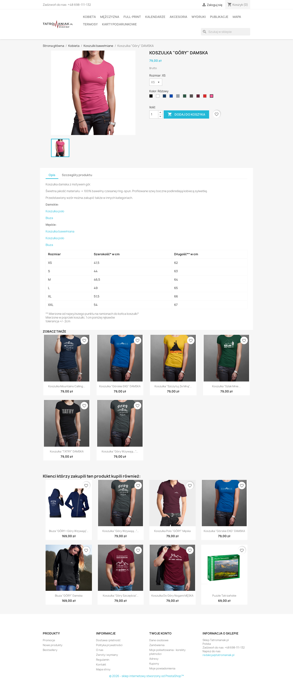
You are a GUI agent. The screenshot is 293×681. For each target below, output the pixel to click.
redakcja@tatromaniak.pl (218, 655)
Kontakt (101, 664)
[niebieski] (171, 97)
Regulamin (102, 659)
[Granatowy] (165, 97)
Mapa (237, 17)
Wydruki (199, 17)
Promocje (49, 640)
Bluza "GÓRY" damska (68, 595)
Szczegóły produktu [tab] (77, 175)
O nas (99, 650)
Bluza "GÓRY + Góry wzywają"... (68, 531)
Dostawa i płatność (108, 640)
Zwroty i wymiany (107, 655)
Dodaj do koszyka (186, 114)
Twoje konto (160, 633)
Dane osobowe (159, 640)
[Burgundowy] (198, 97)
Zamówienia (156, 645)
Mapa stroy (103, 669)
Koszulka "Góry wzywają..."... (120, 451)
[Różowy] (212, 97)
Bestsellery (50, 650)
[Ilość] (153, 114)
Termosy (90, 24)
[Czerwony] (205, 97)
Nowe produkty (52, 645)
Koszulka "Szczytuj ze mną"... (173, 386)
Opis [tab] (52, 175)
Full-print (132, 17)
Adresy (153, 658)
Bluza (49, 218)
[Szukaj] (225, 31)
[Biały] (158, 97)
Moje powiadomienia (162, 668)
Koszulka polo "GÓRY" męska (172, 531)
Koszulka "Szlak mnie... (226, 386)
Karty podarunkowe (119, 24)
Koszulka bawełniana (60, 231)
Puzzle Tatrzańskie (224, 595)
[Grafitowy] (192, 97)
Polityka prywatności (109, 645)
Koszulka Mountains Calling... (66, 386)
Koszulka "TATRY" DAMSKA (67, 451)
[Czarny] (151, 97)
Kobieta (89, 17)
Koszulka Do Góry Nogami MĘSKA (172, 595)
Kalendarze (155, 17)
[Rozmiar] (155, 82)
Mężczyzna (109, 17)
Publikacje (219, 17)
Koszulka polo (55, 211)
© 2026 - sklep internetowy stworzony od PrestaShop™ (146, 676)
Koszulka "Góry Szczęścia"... (120, 595)
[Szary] (178, 97)
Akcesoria (178, 17)
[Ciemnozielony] (185, 97)
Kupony (154, 663)
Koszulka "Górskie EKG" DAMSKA (120, 386)
